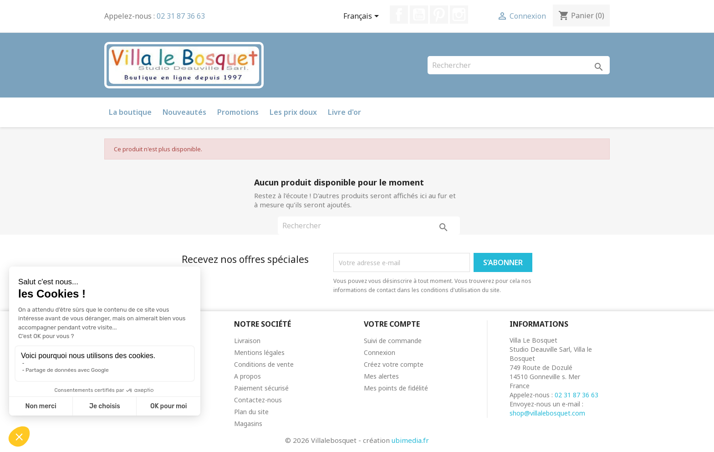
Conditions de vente (264, 364)
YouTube (419, 14)
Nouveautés (184, 112)
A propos (247, 376)
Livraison (247, 340)
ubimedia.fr (410, 440)
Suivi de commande (393, 340)
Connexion (379, 352)
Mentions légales (259, 352)
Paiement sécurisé (261, 388)
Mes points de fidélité (396, 388)
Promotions (238, 112)
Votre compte (392, 324)
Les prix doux (293, 112)
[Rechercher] (519, 65)
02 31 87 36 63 (181, 16)
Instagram (459, 14)
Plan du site (251, 411)
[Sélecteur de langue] (362, 16)
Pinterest (439, 14)
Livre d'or (344, 112)
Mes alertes (381, 376)
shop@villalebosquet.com (547, 413)
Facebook (399, 14)
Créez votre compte (393, 364)
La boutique (130, 112)
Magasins (248, 423)
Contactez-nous (258, 400)
